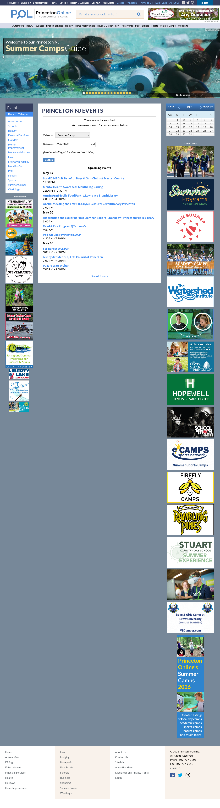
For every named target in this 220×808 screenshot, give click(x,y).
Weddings (183, 25)
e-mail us (175, 767)
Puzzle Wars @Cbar (56, 265)
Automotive (18, 25)
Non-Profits (127, 25)
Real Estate (108, 2)
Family (54, 2)
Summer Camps (168, 25)
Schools (64, 2)
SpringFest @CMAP (56, 248)
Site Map (120, 762)
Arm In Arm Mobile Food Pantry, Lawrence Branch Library (80, 195)
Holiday (69, 25)
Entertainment (40, 2)
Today (208, 107)
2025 (171, 107)
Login (118, 777)
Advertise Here (124, 767)
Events (120, 2)
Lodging (96, 2)
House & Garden (105, 25)
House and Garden (19, 152)
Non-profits (67, 762)
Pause (135, 93)
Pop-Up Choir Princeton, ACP (62, 234)
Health (9, 777)
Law (117, 25)
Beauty (29, 25)
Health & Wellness (79, 2)
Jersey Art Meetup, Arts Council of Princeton (73, 257)
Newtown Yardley (18, 161)
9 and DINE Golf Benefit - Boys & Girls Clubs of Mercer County (83, 178)
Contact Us (121, 757)
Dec (189, 107)
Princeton (131, 2)
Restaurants (12, 2)
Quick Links (161, 2)
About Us (174, 2)
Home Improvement (85, 25)
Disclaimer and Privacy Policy (132, 772)
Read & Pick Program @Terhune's (64, 226)
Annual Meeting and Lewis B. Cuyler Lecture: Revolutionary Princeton (89, 203)
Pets (137, 25)
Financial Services (54, 25)
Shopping (26, 2)
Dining (9, 762)
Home (8, 752)
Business (40, 25)
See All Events (99, 276)
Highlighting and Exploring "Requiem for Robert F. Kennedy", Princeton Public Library (98, 217)
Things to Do (146, 2)
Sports (154, 25)
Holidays (10, 782)
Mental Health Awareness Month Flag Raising (73, 187)
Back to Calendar (18, 114)
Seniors (145, 25)
